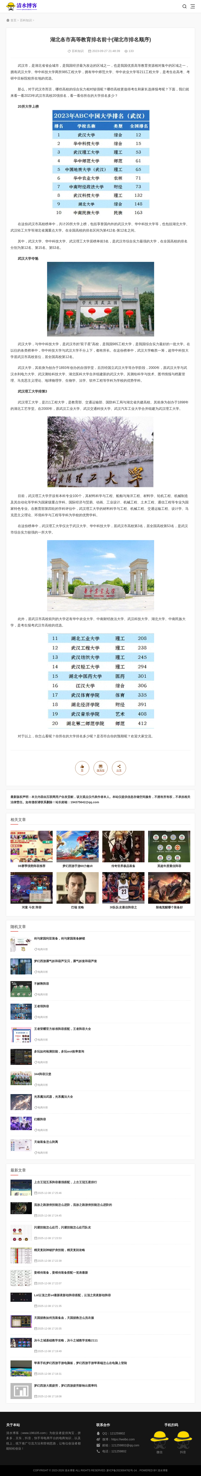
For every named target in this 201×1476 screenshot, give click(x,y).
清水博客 (21, 6)
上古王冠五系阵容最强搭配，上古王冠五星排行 (65, 1182)
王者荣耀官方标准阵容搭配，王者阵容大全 (62, 1029)
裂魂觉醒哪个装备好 (169, 907)
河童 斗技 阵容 (32, 907)
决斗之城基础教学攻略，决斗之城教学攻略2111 (66, 1340)
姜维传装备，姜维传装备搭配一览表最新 (61, 1272)
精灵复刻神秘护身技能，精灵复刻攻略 (59, 1250)
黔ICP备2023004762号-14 (122, 1470)
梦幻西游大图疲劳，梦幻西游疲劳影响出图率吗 (65, 1385)
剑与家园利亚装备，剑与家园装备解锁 (59, 938)
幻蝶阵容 (40, 1119)
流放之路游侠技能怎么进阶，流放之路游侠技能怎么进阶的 (73, 1204)
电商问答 (43, 949)
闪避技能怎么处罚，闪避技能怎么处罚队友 (62, 1227)
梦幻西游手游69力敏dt (78, 866)
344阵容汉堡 (42, 1074)
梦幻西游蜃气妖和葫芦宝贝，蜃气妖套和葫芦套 (65, 961)
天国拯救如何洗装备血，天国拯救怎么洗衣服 (64, 1317)
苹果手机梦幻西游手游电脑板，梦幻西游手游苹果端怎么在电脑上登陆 (80, 1363)
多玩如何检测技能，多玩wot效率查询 (59, 1051)
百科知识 (26, 20)
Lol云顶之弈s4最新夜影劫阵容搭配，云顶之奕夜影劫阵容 (72, 1295)
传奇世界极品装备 (123, 866)
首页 (13, 20)
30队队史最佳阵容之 (123, 907)
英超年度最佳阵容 (169, 866)
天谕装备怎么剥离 (46, 1142)
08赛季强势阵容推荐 (31, 866)
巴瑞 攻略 (77, 907)
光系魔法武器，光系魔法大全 (53, 1096)
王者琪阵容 (41, 1006)
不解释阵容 (41, 983)
